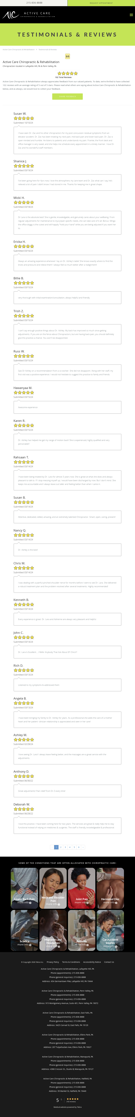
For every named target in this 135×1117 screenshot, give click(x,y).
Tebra (79, 1107)
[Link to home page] (28, 14)
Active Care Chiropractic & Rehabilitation (19, 49)
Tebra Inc (39, 962)
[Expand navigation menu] (131, 14)
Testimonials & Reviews (48, 49)
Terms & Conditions (71, 962)
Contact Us (109, 962)
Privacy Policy (53, 962)
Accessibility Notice (92, 962)
